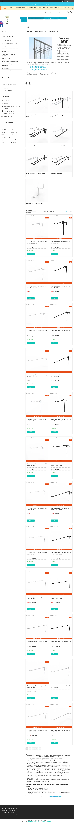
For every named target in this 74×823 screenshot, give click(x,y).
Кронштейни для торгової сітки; (38, 67)
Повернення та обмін (7, 71)
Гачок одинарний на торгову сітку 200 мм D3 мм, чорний (60, 375)
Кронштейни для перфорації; (37, 66)
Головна (23, 18)
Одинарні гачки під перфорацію (59, 145)
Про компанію (5, 68)
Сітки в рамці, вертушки (8, 46)
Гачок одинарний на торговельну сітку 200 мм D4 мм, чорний (61, 553)
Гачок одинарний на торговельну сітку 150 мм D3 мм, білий (37, 331)
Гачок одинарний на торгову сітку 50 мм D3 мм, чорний (60, 242)
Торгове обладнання (35, 18)
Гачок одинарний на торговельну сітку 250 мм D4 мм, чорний (61, 597)
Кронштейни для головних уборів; (38, 70)
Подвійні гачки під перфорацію (35, 173)
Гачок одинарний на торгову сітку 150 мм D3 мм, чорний (60, 331)
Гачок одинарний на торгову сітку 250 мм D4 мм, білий (37, 597)
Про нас (63, 18)
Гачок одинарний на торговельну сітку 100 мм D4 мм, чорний (61, 464)
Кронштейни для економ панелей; (38, 69)
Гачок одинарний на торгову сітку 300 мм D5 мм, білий (60, 731)
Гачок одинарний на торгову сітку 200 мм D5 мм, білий (60, 686)
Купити (30, 254)
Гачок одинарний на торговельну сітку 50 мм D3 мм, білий (37, 242)
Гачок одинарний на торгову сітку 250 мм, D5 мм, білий (37, 731)
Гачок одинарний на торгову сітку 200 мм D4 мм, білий (37, 553)
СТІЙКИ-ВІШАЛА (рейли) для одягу (10, 61)
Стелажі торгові (6, 51)
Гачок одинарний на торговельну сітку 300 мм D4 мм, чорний (61, 642)
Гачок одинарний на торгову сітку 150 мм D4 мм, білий (37, 508)
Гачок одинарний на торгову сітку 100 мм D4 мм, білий (37, 464)
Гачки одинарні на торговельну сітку (35, 115)
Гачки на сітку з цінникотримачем (36, 145)
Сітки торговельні (6, 40)
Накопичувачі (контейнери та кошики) (9, 55)
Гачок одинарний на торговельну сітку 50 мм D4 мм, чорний (61, 420)
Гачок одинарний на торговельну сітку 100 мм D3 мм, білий (37, 286)
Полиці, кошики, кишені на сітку (9, 43)
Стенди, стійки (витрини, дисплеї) (10, 48)
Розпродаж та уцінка (51, 18)
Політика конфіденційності (46, 821)
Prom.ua (44, 820)
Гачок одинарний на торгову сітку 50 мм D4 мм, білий (36, 420)
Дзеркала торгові (6, 58)
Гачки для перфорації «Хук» (34, 203)
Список (70, 211)
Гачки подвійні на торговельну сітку (59, 115)
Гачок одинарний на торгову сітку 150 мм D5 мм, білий (37, 686)
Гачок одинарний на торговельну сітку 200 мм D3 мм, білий (37, 375)
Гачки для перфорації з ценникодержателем (57, 174)
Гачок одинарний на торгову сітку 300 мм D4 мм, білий (37, 642)
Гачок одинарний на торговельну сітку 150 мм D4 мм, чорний (61, 508)
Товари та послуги (8, 27)
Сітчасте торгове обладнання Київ (10, 814)
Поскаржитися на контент (33, 821)
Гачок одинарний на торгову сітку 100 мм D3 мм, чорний (60, 286)
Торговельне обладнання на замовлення (9, 64)
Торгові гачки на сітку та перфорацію (8, 37)
